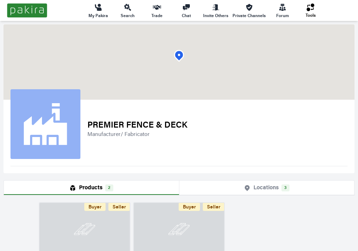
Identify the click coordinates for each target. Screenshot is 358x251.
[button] (179, 56)
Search (128, 10)
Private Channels (249, 10)
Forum (282, 10)
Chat (186, 10)
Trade (157, 10)
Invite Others (215, 10)
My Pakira (98, 10)
